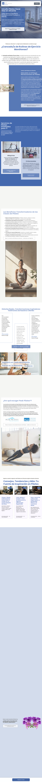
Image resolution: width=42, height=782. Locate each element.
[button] (3, 3)
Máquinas (11, 182)
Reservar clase (21, 779)
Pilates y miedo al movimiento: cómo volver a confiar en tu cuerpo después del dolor (6, 501)
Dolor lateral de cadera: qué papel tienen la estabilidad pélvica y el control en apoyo (35, 501)
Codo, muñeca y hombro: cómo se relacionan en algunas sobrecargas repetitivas (21, 501)
